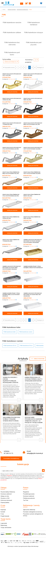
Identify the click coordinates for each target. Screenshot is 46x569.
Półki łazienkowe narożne (12, 22)
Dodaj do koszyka (12, 91)
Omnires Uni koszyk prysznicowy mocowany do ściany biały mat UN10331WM (33, 294)
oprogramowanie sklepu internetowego (28, 546)
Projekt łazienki (5, 516)
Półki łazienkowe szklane (12, 32)
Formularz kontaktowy (11, 458)
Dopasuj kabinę (5, 502)
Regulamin (9, 475)
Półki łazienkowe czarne (25, 332)
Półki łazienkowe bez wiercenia (12, 43)
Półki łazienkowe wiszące (33, 32)
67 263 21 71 (8, 453)
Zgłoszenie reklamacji (29, 509)
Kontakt (3, 512)
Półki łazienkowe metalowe (34, 23)
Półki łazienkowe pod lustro (12, 53)
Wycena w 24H (5, 498)
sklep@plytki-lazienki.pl (35, 453)
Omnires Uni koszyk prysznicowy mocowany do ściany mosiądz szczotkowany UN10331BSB (33, 241)
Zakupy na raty (5, 496)
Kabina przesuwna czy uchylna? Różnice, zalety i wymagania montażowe (34, 379)
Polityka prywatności (29, 498)
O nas (2, 514)
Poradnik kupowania (28, 494)
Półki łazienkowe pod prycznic (33, 43)
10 (34, 67)
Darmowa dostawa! (6, 500)
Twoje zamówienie (6, 527)
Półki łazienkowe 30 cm (26, 345)
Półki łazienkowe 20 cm (10, 345)
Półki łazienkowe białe (10, 332)
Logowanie (4, 523)
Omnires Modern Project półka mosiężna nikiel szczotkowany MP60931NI (11, 294)
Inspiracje (3, 509)
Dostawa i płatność (6, 494)
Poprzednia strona (9, 67)
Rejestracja (4, 525)
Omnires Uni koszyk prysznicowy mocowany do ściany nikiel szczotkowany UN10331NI (12, 268)
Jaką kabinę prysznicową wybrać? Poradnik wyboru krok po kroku (11, 419)
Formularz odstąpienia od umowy (32, 512)
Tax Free (25, 500)
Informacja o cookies (13, 546)
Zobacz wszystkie (37, 358)
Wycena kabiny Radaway (8, 492)
